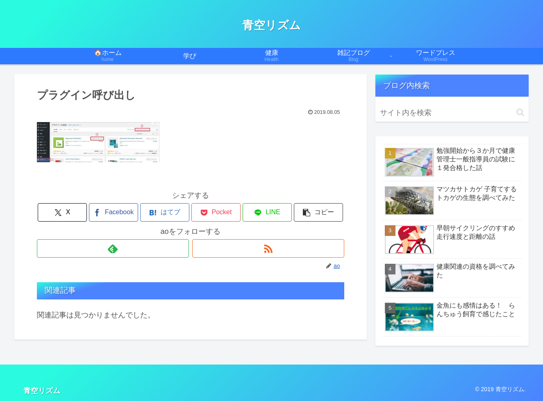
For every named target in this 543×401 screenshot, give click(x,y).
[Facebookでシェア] (113, 212)
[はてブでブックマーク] (164, 212)
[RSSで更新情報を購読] (268, 248)
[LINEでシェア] (267, 212)
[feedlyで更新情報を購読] (113, 248)
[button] (318, 212)
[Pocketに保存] (216, 212)
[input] (452, 113)
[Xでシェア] (62, 212)
